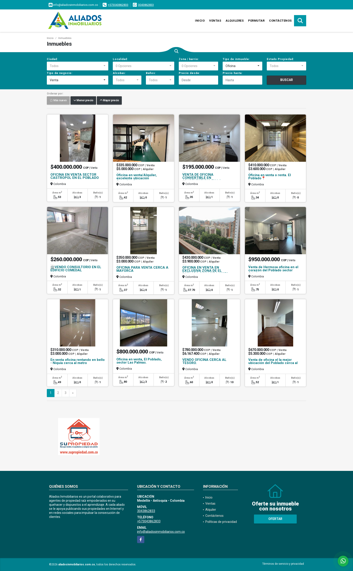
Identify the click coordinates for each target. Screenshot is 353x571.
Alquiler (210, 509)
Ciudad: (52, 59)
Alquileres (235, 20)
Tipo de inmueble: (236, 59)
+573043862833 (118, 5)
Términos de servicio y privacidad (283, 563)
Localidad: (120, 59)
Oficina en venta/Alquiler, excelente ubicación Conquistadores (136, 178)
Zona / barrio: (189, 59)
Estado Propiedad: (280, 59)
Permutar (256, 20)
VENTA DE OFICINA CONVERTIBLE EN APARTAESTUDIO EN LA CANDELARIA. (201, 179)
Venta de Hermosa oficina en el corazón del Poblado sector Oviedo (273, 270)
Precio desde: (189, 73)
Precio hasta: (232, 73)
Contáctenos (280, 20)
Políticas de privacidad (221, 522)
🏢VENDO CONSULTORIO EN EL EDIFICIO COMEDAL (75, 268)
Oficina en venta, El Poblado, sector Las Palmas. (139, 360)
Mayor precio (109, 100)
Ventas (215, 20)
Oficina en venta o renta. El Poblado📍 (269, 176)
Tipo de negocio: (59, 73)
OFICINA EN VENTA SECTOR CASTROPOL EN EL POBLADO (74, 176)
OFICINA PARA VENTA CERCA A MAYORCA (142, 269)
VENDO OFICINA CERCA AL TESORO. (204, 361)
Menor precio (83, 100)
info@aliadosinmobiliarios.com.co (161, 531)
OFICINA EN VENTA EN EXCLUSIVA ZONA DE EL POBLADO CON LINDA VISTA (205, 270)
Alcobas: (119, 73)
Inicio (200, 20)
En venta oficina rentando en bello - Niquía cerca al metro (77, 361)
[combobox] (77, 66)
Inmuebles (64, 38)
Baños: (151, 73)
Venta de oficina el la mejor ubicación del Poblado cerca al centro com (273, 363)
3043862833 (146, 5)
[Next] (73, 393)
